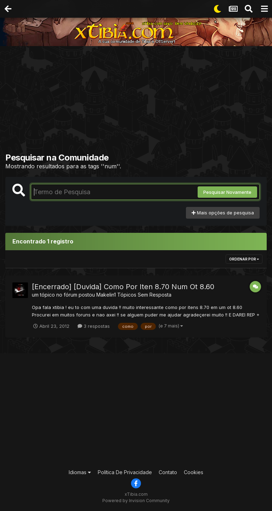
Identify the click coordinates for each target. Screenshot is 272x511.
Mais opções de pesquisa (223, 212)
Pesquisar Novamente (227, 192)
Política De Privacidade (125, 472)
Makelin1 (106, 295)
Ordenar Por (244, 259)
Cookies (193, 472)
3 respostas (94, 326)
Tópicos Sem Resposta (144, 295)
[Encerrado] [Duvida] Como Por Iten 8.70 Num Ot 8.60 (123, 286)
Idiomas (80, 472)
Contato (168, 472)
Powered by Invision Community (136, 500)
